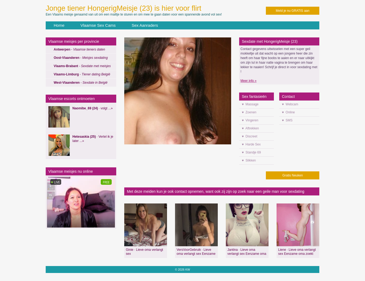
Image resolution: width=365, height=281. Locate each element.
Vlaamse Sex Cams (98, 25)
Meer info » (248, 81)
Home (59, 25)
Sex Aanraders (145, 25)
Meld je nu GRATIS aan (292, 11)
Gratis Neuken (292, 175)
